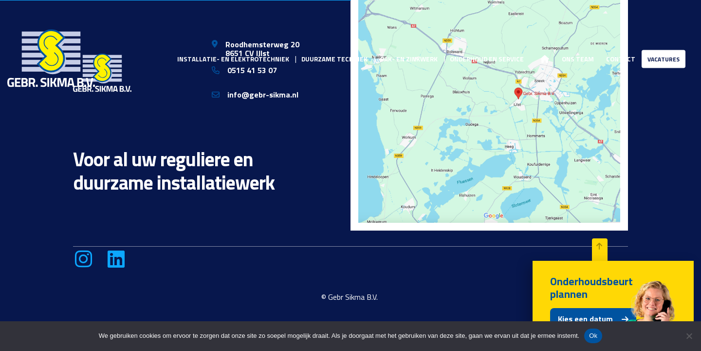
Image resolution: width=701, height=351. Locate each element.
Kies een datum (585, 319)
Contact (620, 58)
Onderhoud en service (487, 58)
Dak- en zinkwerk (409, 58)
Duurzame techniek (334, 58)
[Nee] (689, 336)
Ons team (578, 58)
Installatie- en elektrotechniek (233, 58)
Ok (593, 335)
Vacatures (663, 58)
